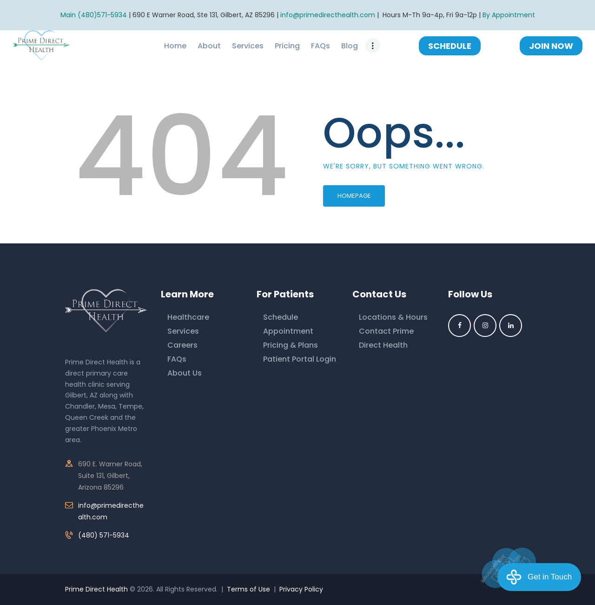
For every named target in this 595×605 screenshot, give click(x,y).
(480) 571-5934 (103, 535)
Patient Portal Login (299, 359)
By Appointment (509, 15)
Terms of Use (248, 589)
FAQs (176, 359)
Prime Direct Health (96, 589)
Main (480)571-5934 (93, 15)
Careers (182, 345)
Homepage (354, 195)
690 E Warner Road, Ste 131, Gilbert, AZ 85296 (203, 15)
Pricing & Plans (290, 345)
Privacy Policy (301, 589)
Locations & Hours (393, 317)
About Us (184, 373)
